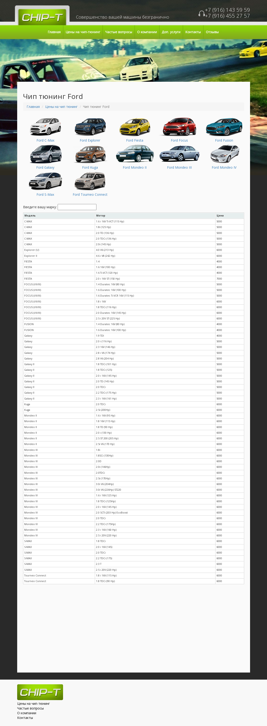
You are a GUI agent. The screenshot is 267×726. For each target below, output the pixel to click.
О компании (147, 32)
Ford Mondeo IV (224, 167)
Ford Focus (179, 140)
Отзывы (212, 32)
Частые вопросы (118, 32)
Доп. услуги (171, 32)
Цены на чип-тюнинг (83, 32)
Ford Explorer (90, 140)
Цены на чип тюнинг (61, 106)
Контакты (193, 32)
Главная (54, 32)
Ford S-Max (45, 194)
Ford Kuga (90, 167)
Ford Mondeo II (135, 167)
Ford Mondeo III (179, 167)
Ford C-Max (45, 140)
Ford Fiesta (134, 140)
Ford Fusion (224, 140)
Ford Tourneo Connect (90, 194)
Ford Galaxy (45, 167)
